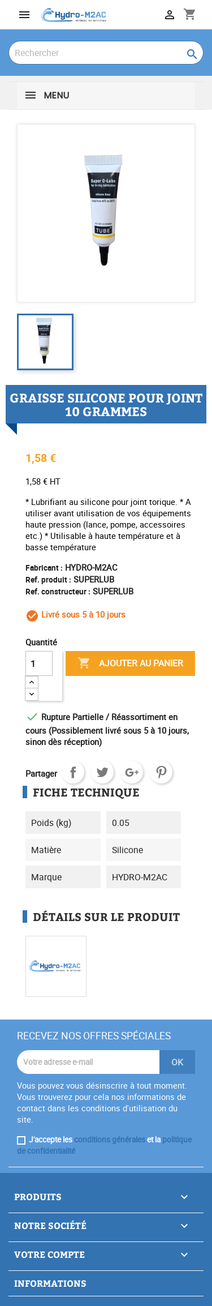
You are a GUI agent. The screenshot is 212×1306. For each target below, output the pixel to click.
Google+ (131, 772)
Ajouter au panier (130, 663)
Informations (50, 1283)
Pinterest (161, 772)
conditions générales (109, 1139)
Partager (73, 772)
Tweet (102, 772)
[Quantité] (39, 663)
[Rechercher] (106, 53)
